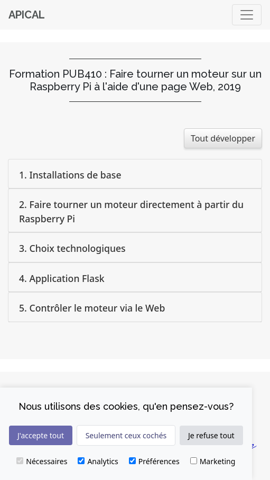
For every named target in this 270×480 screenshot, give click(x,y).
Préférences (154, 461)
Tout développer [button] (223, 138)
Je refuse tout (211, 435)
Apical (26, 14)
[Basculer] (247, 14)
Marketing (213, 461)
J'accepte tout (40, 435)
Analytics (98, 461)
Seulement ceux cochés (126, 435)
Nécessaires (41, 461)
